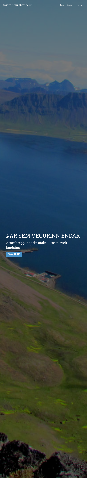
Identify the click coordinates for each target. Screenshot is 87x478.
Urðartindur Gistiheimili (19, 5)
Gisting (70, 5)
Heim (62, 5)
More (81, 5)
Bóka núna (14, 254)
